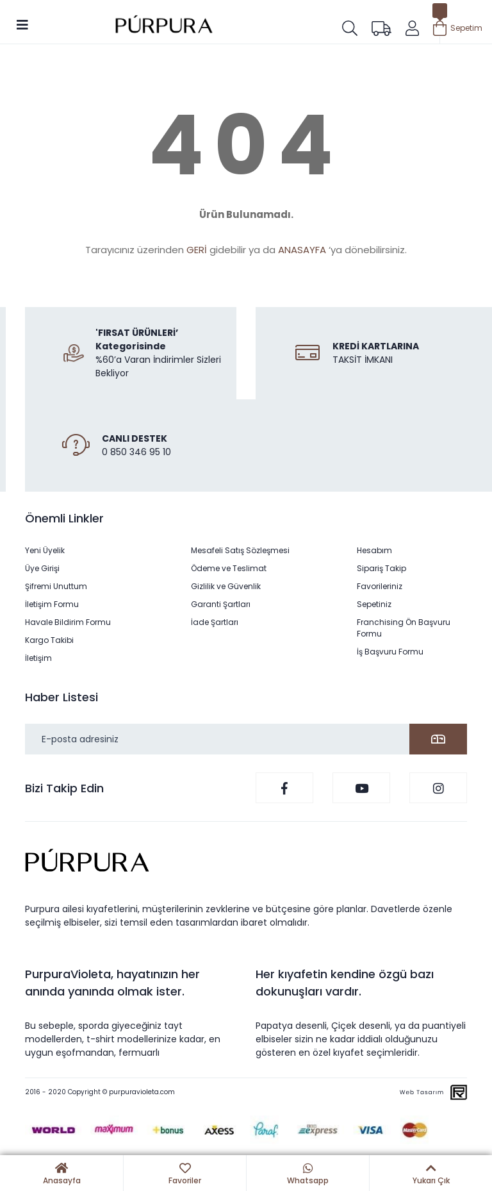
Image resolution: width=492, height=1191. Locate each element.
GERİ (196, 249)
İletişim (38, 658)
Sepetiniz (374, 604)
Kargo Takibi (49, 640)
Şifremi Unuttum (56, 586)
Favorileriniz (379, 586)
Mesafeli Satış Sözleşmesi (240, 550)
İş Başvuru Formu (390, 651)
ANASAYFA (302, 249)
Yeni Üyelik (45, 550)
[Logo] (164, 26)
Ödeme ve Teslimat (228, 568)
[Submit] (438, 739)
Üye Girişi (42, 568)
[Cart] (457, 28)
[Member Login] (412, 28)
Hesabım (374, 550)
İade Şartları (214, 622)
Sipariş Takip (381, 568)
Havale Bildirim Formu (68, 622)
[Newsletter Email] (246, 739)
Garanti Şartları (220, 604)
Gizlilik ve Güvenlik (226, 586)
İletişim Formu (52, 604)
